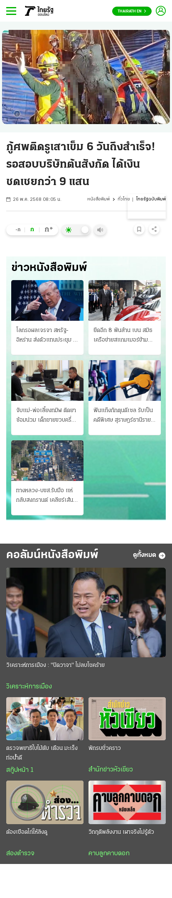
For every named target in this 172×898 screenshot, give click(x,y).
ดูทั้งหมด (149, 555)
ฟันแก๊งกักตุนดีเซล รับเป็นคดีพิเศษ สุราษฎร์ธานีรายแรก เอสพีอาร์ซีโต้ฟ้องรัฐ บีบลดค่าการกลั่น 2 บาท (123, 416)
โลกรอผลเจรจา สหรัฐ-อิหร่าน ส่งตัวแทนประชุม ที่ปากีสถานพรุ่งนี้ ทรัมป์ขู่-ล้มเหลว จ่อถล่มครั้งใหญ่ (47, 336)
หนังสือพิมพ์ (98, 199)
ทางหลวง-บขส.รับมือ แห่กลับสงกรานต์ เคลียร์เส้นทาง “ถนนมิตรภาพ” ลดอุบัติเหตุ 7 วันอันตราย (44, 496)
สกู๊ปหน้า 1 (20, 770)
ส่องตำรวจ (20, 853)
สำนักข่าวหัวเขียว (110, 769)
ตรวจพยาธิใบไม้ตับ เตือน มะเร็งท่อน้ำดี (42, 753)
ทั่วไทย (124, 199)
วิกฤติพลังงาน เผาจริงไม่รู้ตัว (121, 832)
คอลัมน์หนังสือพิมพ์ (52, 555)
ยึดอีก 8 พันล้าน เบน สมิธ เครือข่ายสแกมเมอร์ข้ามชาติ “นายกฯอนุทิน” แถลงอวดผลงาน (122, 336)
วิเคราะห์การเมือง (29, 686)
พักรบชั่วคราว (104, 748)
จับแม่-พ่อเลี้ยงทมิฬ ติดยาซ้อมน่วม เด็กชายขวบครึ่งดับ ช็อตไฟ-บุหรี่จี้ (46, 416)
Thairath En (132, 11)
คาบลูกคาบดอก (109, 853)
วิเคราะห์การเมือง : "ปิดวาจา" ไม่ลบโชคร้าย (55, 665)
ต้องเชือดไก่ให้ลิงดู (26, 832)
